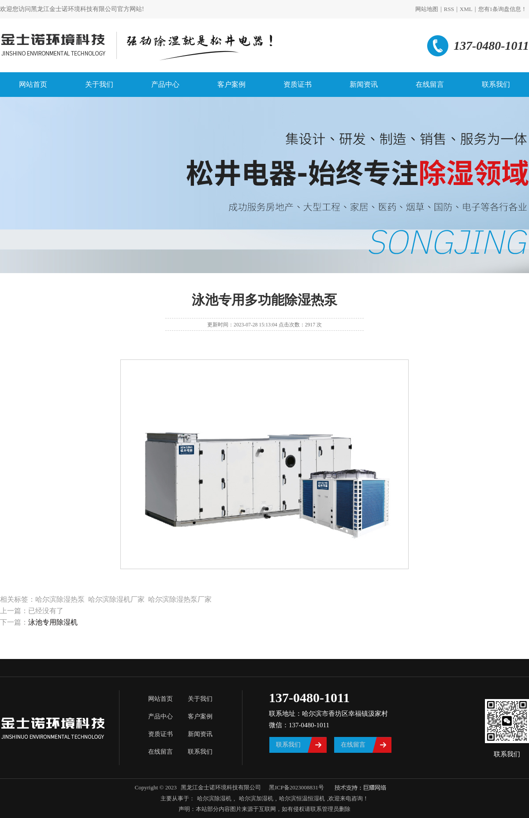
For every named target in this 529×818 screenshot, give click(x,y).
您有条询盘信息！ (502, 9)
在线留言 (430, 84)
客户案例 (231, 84)
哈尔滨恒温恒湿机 (302, 798)
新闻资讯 (364, 84)
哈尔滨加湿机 (255, 798)
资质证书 (297, 84)
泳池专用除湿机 (53, 622)
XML (466, 9)
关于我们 (99, 84)
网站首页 (33, 84)
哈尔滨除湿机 (214, 798)
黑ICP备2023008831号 (296, 787)
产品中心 (165, 84)
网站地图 (426, 9)
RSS (449, 9)
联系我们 (496, 84)
